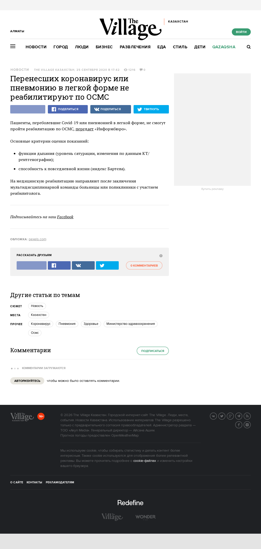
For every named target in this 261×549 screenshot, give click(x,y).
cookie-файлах (144, 461)
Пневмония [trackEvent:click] (67, 324)
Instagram (250, 424)
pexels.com (37, 239)
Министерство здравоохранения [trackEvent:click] (130, 324)
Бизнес (104, 47)
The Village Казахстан (54, 70)
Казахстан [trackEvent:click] (38, 315)
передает (84, 129)
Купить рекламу (212, 189)
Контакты (34, 482)
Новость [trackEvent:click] (37, 306)
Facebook (65, 217)
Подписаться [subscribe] (152, 351)
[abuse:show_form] (160, 255)
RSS (250, 415)
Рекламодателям (60, 482)
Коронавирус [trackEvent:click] (40, 324)
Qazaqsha (223, 47)
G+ (233, 415)
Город (60, 47)
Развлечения (135, 47)
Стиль (180, 47)
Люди (82, 47)
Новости (36, 47)
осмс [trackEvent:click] (35, 333)
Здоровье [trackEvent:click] (91, 324)
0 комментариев (144, 266)
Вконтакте (216, 415)
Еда (161, 47)
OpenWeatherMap (125, 435)
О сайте (16, 482)
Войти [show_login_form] (241, 32)
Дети (199, 47)
